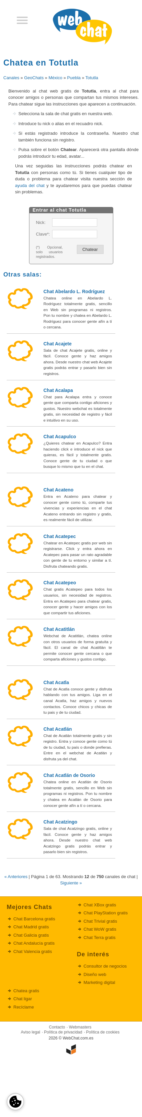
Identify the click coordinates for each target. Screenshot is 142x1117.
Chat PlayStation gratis (106, 912)
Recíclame (23, 1007)
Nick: (41, 222)
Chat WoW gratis (100, 929)
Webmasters (80, 1027)
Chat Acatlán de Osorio (69, 775)
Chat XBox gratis (100, 904)
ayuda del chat (29, 185)
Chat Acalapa (58, 390)
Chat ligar (22, 998)
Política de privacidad (63, 1032)
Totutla (92, 77)
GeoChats (34, 77)
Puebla (74, 77)
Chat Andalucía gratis (34, 943)
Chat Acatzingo (60, 822)
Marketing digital (99, 982)
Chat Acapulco (59, 436)
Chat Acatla (56, 682)
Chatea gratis (26, 990)
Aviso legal (30, 1032)
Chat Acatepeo (59, 582)
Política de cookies (103, 1032)
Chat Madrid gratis (31, 926)
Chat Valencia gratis (32, 951)
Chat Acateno (58, 489)
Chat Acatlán (57, 729)
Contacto (57, 1027)
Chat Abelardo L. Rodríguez (74, 291)
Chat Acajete (57, 343)
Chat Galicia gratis (31, 935)
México (55, 77)
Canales (11, 77)
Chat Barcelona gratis (34, 918)
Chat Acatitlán (59, 629)
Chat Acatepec (59, 536)
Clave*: (42, 234)
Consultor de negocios (105, 966)
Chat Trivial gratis (100, 921)
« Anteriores (15, 876)
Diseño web (95, 974)
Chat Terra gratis (100, 937)
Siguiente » (71, 882)
